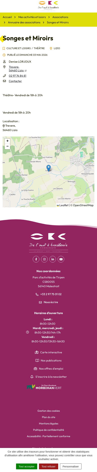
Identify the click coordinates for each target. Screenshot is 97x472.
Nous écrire (48, 302)
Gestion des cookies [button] (48, 410)
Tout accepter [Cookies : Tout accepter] (27, 466)
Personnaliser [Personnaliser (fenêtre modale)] (71, 466)
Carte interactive (51, 352)
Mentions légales (48, 423)
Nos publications (51, 360)
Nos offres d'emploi (51, 368)
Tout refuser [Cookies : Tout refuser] (49, 466)
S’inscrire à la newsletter (51, 376)
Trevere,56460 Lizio (17, 68)
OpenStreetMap (83, 205)
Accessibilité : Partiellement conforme (48, 436)
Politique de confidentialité (48, 430)
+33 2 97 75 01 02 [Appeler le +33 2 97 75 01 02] (49, 294)
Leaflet (62, 205)
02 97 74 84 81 (17, 75)
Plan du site (48, 417)
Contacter (15, 81)
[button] (48, 168)
